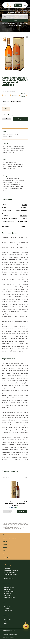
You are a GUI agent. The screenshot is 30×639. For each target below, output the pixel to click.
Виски (5, 544)
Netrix (17, 637)
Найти (15, 20)
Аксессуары (6, 557)
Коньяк (5, 547)
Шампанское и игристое (10, 538)
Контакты (6, 576)
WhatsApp (6, 608)
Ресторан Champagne (9, 572)
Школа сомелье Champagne (11, 570)
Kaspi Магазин (7, 619)
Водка (5, 541)
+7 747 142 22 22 (8, 606)
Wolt (5, 621)
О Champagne (8, 565)
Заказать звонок (8, 610)
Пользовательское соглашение (10, 634)
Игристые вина (7, 589)
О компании (7, 568)
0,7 (6, 108)
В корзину (21, 119)
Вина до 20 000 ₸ (8, 593)
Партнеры (7, 616)
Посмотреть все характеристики (12, 101)
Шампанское (7, 595)
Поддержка (7, 603)
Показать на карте (8, 578)
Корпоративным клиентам (10, 574)
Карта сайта (5, 633)
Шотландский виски (9, 591)
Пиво (4, 550)
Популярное (7, 584)
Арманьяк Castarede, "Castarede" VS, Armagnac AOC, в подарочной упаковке (15, 503)
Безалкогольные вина (9, 597)
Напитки (5, 553)
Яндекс (5, 623)
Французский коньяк (9, 587)
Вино (4, 535)
